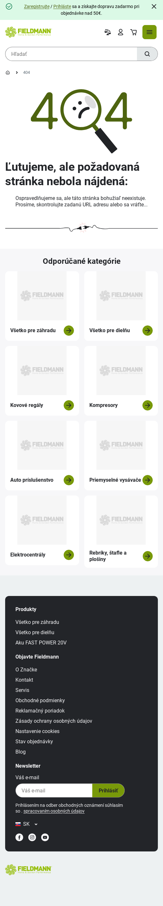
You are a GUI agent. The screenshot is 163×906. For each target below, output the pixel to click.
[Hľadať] (147, 54)
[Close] (154, 6)
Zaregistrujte (37, 6)
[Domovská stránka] (7, 72)
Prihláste (62, 6)
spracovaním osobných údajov (54, 811)
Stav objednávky (34, 741)
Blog (20, 752)
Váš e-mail (27, 777)
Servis (22, 690)
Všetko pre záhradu (37, 622)
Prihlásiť (108, 791)
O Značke (26, 670)
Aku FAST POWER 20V (41, 643)
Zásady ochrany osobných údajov (53, 721)
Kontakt (24, 680)
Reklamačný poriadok (40, 711)
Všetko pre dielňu (34, 632)
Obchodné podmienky (40, 700)
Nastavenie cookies (37, 731)
